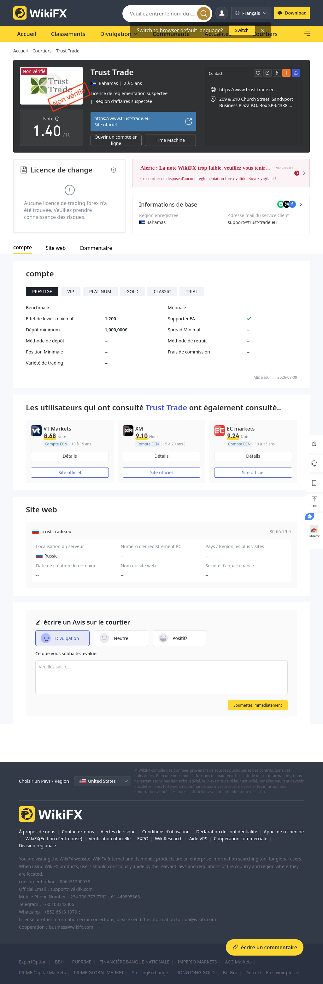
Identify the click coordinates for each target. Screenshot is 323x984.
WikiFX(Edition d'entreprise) (54, 839)
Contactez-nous (78, 832)
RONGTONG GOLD (195, 972)
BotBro (230, 972)
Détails (70, 456)
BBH (59, 962)
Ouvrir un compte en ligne (116, 140)
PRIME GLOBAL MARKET (99, 972)
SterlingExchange (150, 972)
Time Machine (170, 140)
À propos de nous (37, 832)
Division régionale (37, 845)
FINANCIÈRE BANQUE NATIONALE (135, 962)
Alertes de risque (118, 832)
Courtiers (42, 51)
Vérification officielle (110, 839)
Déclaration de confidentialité (226, 832)
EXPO (142, 839)
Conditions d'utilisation (166, 832)
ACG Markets (238, 962)
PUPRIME (81, 962)
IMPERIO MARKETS (197, 962)
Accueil (20, 51)
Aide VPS (198, 839)
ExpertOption (33, 962)
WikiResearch (169, 839)
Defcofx (253, 972)
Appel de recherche (284, 832)
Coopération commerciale (240, 839)
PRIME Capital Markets (42, 972)
